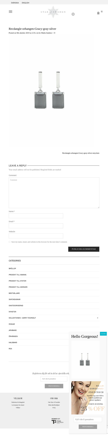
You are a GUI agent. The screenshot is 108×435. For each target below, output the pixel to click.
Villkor (18, 408)
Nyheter (12, 312)
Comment (12, 175)
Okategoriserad (16, 305)
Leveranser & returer (18, 405)
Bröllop (12, 268)
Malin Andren (46, 33)
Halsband (13, 342)
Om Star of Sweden (54, 402)
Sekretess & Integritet (18, 402)
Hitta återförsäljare (54, 405)
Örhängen (13, 336)
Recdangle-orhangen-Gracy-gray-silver (32, 28)
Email (11, 221)
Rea (10, 348)
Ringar (12, 324)
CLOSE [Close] (103, 334)
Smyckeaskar (14, 299)
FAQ (54, 408)
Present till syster (17, 281)
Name (12, 211)
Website (12, 231)
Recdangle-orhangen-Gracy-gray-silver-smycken (80, 153)
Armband (13, 330)
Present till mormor (18, 287)
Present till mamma (17, 274)
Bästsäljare (14, 293)
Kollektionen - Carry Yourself (22, 318)
